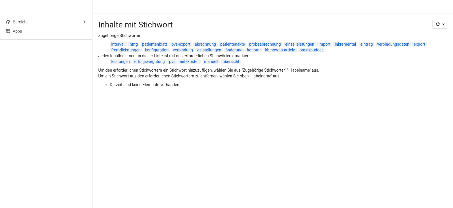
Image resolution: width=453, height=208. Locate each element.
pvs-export (180, 44)
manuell (211, 61)
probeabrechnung (265, 44)
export (419, 44)
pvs (172, 61)
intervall (118, 44)
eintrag (366, 44)
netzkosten (190, 61)
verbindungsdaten (393, 44)
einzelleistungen (299, 44)
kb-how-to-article (280, 50)
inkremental (345, 44)
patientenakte (232, 44)
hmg (134, 44)
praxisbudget (311, 50)
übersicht (230, 61)
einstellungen (209, 50)
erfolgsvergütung (149, 61)
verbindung (183, 50)
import (325, 44)
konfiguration (157, 50)
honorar (254, 50)
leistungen (120, 61)
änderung (234, 50)
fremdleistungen (126, 50)
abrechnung (205, 44)
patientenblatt (154, 44)
